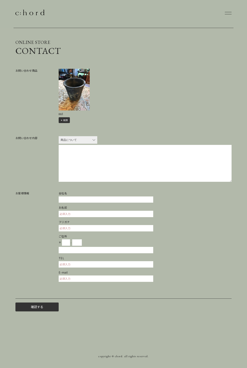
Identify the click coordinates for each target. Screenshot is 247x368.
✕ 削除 (64, 120)
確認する (37, 306)
